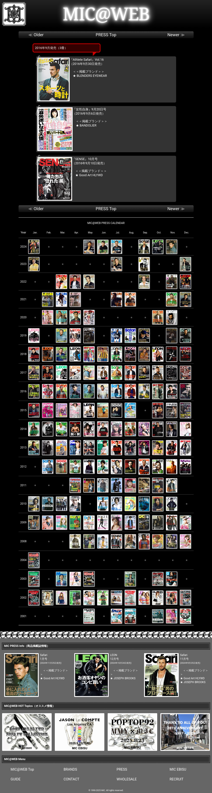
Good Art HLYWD (91, 175)
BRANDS (70, 769)
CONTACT (71, 779)
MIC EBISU (178, 769)
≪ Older (36, 34)
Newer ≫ (176, 34)
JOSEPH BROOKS (124, 678)
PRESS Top (106, 34)
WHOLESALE (127, 779)
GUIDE (16, 779)
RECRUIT (176, 779)
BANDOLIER (88, 125)
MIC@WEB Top (22, 769)
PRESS (122, 769)
